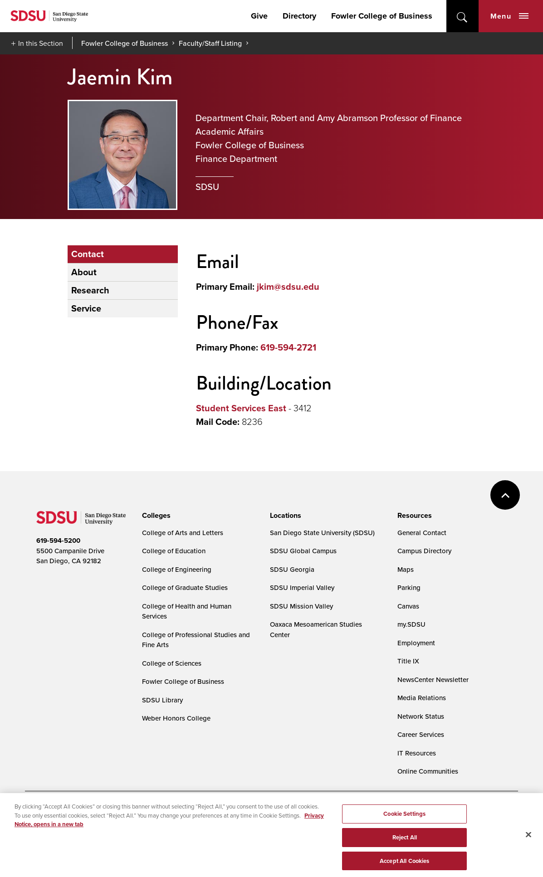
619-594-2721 (288, 347)
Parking (409, 587)
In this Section (40, 43)
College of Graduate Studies (185, 587)
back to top (505, 495)
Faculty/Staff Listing (210, 43)
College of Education (173, 550)
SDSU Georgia (292, 569)
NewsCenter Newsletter (433, 679)
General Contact (421, 532)
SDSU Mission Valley (301, 606)
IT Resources (416, 753)
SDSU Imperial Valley (302, 587)
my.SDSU (411, 624)
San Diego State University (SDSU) (322, 532)
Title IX (408, 661)
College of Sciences (171, 663)
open (462, 16)
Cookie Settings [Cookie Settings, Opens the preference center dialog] (404, 824)
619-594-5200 (58, 541)
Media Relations (421, 697)
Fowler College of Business (381, 16)
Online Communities (427, 771)
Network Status (420, 716)
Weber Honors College (176, 718)
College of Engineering (176, 569)
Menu (509, 16)
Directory (299, 16)
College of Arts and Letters (182, 532)
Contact (87, 254)
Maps (405, 569)
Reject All (404, 847)
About (84, 272)
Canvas (408, 606)
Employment (416, 643)
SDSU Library (162, 700)
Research (90, 290)
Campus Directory (424, 550)
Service (86, 308)
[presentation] (155, 516)
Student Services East (241, 408)
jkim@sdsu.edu (288, 286)
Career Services (420, 734)
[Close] (528, 845)
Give (259, 16)
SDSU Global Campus (303, 550)
